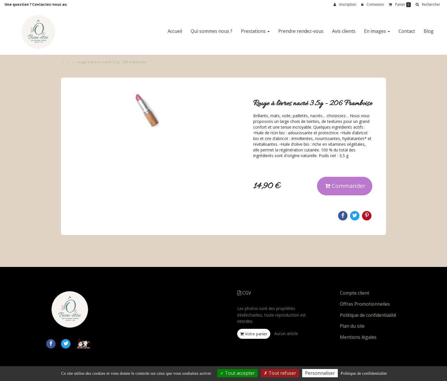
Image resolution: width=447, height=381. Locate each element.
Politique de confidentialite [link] (364, 373)
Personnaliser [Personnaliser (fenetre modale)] (320, 373)
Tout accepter (237, 373)
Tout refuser (280, 373)
